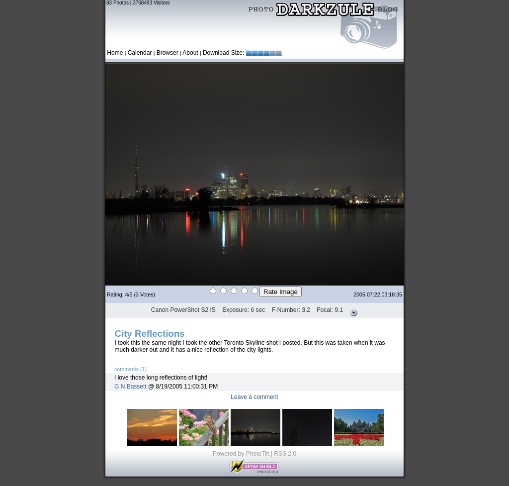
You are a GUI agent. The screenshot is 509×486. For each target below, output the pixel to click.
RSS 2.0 (285, 453)
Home (115, 52)
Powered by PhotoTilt (241, 453)
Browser (167, 52)
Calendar (140, 52)
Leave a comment (254, 396)
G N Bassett (130, 386)
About (190, 52)
